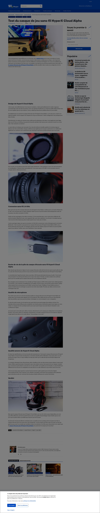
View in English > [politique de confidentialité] (11, 510)
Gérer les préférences (23, 505)
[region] (50, 502)
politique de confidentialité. (29, 500)
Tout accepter (11, 505)
